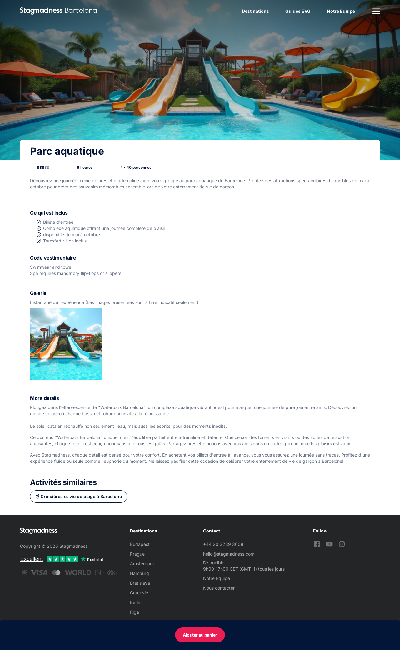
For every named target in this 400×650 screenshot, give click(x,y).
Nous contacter (219, 588)
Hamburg (139, 573)
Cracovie (139, 592)
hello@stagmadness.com (228, 554)
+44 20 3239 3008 (223, 544)
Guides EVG (298, 11)
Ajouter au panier (200, 635)
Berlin (135, 602)
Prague (137, 554)
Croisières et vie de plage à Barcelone (81, 496)
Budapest (140, 544)
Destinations (255, 11)
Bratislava (140, 583)
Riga (134, 612)
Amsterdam (142, 563)
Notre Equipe (341, 11)
